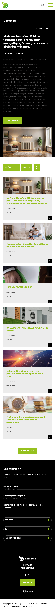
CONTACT (27, 557)
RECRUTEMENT (27, 560)
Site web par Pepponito (11, 601)
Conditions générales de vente (21, 599)
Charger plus (27, 443)
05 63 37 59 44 (10, 479)
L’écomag (27, 574)
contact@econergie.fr (14, 488)
